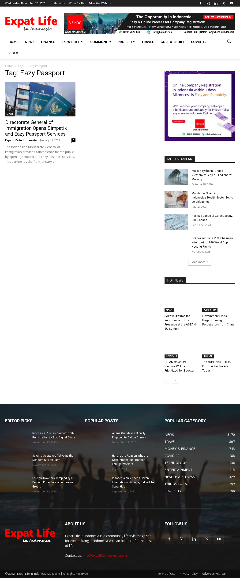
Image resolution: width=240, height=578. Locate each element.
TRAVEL (147, 42)
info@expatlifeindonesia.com (105, 555)
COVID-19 (198, 42)
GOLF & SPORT (172, 42)
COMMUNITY (100, 42)
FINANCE (48, 42)
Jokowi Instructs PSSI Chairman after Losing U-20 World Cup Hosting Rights (212, 242)
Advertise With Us (100, 3)
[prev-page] (167, 380)
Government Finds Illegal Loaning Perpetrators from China (218, 320)
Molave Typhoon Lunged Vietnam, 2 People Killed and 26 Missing (212, 175)
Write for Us (76, 3)
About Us (59, 3)
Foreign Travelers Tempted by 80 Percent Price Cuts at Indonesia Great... (53, 482)
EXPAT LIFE (72, 42)
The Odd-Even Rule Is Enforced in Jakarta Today (216, 366)
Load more (200, 262)
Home (9, 66)
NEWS (29, 42)
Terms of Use (166, 574)
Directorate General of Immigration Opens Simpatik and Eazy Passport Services (36, 128)
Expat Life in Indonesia (21, 140)
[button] (229, 42)
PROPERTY (126, 42)
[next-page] (175, 380)
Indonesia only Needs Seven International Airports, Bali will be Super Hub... (133, 482)
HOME (13, 42)
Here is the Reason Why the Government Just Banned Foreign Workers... (130, 460)
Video (13, 53)
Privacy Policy (189, 574)
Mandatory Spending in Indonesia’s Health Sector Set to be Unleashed (212, 197)
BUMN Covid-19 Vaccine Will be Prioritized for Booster (179, 366)
